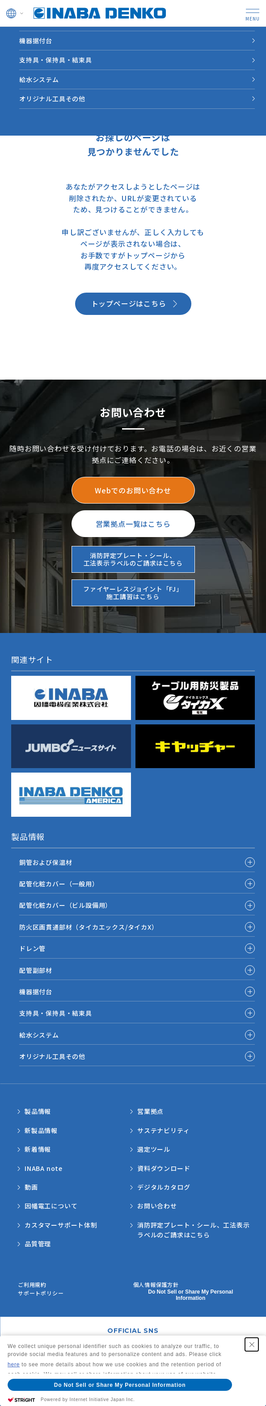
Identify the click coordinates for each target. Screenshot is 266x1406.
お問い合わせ (157, 1205)
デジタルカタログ (163, 1187)
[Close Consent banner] (251, 1344)
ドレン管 (32, 948)
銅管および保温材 (45, 862)
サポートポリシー (40, 1293)
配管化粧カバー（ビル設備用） (65, 905)
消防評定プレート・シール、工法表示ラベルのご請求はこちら (193, 1229)
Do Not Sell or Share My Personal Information (190, 1295)
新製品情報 (41, 1130)
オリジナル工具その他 (52, 98)
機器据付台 (35, 40)
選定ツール (153, 1149)
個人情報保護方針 (156, 1284)
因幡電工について (51, 1205)
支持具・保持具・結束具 (55, 59)
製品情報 (38, 1111)
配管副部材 (35, 970)
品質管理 (38, 1243)
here (14, 1364)
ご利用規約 (32, 1284)
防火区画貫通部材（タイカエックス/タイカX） (88, 926)
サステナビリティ (163, 1130)
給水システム (39, 79)
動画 (31, 1187)
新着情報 (38, 1149)
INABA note (44, 1168)
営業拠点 (150, 1111)
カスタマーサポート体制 (61, 1224)
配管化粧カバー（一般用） (59, 883)
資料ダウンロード (163, 1168)
